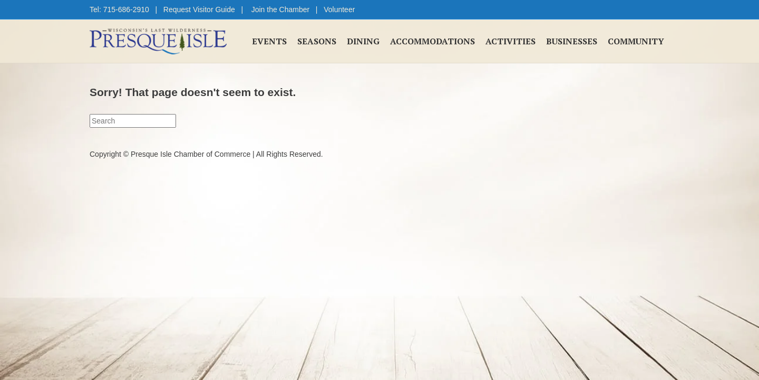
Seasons (316, 41)
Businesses (571, 41)
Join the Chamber (280, 9)
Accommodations (432, 41)
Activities (510, 41)
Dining (363, 41)
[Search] (133, 121)
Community (636, 41)
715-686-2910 (126, 9)
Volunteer (339, 9)
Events (269, 41)
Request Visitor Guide (199, 9)
